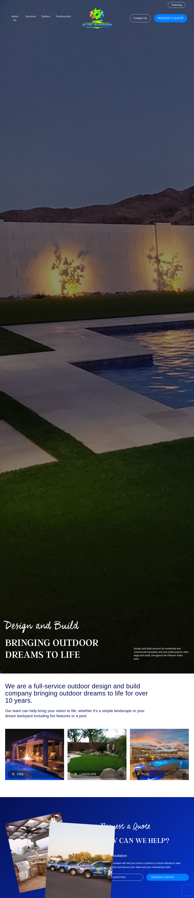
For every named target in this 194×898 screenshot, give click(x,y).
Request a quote (171, 18)
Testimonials (63, 16)
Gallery (46, 16)
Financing (176, 5)
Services (31, 16)
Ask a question (116, 877)
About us (14, 18)
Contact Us (140, 18)
